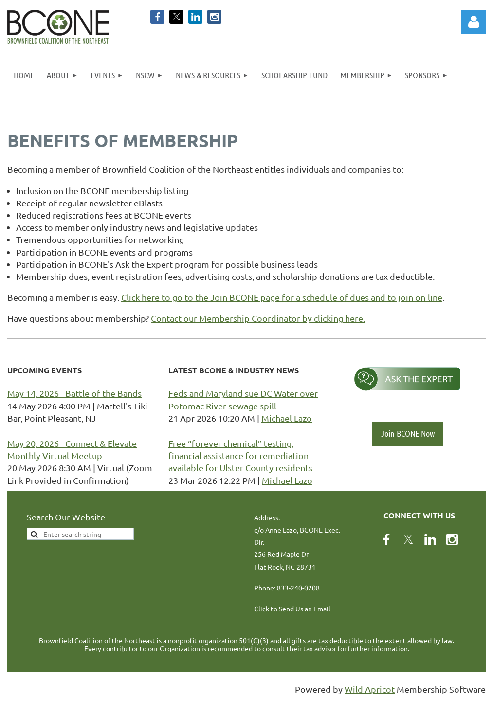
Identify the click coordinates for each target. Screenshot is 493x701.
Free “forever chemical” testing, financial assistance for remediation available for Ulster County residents (240, 455)
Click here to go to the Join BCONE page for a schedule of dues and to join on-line (281, 297)
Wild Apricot (370, 689)
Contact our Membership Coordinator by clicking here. (258, 318)
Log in (473, 22)
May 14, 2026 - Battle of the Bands (74, 393)
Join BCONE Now (408, 433)
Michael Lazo (286, 418)
